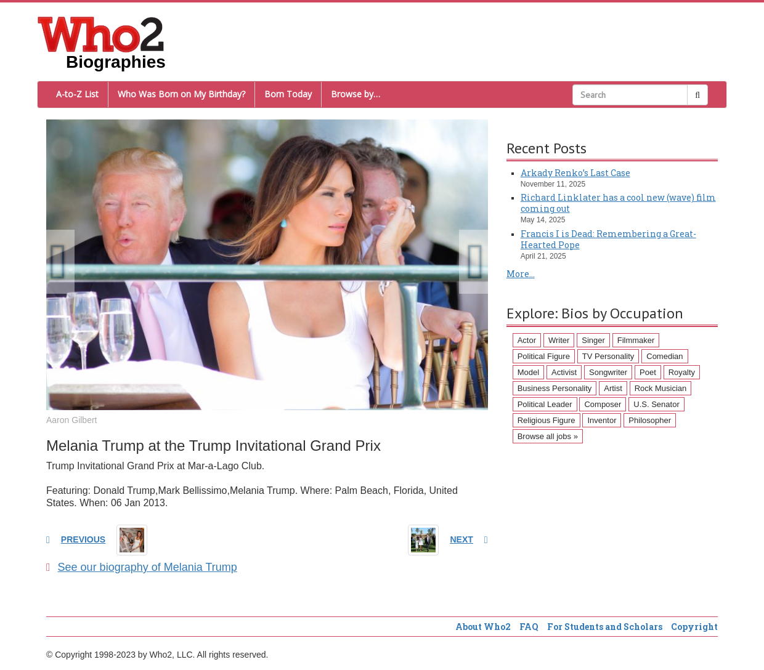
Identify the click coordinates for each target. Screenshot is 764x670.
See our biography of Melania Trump (141, 567)
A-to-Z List (77, 94)
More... (520, 274)
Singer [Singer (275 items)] (593, 340)
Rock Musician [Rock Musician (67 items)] (661, 388)
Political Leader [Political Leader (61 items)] (545, 404)
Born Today (288, 94)
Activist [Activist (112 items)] (564, 372)
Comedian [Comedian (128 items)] (664, 356)
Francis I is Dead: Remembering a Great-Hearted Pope (608, 239)
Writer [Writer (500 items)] (558, 340)
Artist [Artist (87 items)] (613, 388)
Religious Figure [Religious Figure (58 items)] (546, 420)
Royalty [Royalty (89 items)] (681, 372)
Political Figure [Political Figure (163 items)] (544, 356)
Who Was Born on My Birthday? (181, 94)
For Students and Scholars (604, 626)
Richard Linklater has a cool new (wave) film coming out (618, 203)
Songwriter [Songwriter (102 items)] (608, 372)
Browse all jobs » (548, 436)
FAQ (528, 626)
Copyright (694, 626)
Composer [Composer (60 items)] (602, 404)
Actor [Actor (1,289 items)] (527, 340)
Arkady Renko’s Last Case (575, 173)
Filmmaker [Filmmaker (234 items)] (636, 340)
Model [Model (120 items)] (528, 372)
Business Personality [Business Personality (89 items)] (555, 388)
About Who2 (483, 626)
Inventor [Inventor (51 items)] (601, 420)
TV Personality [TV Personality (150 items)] (608, 356)
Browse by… (355, 94)
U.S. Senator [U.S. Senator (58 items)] (656, 404)
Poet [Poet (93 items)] (648, 372)
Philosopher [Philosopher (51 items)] (649, 420)
